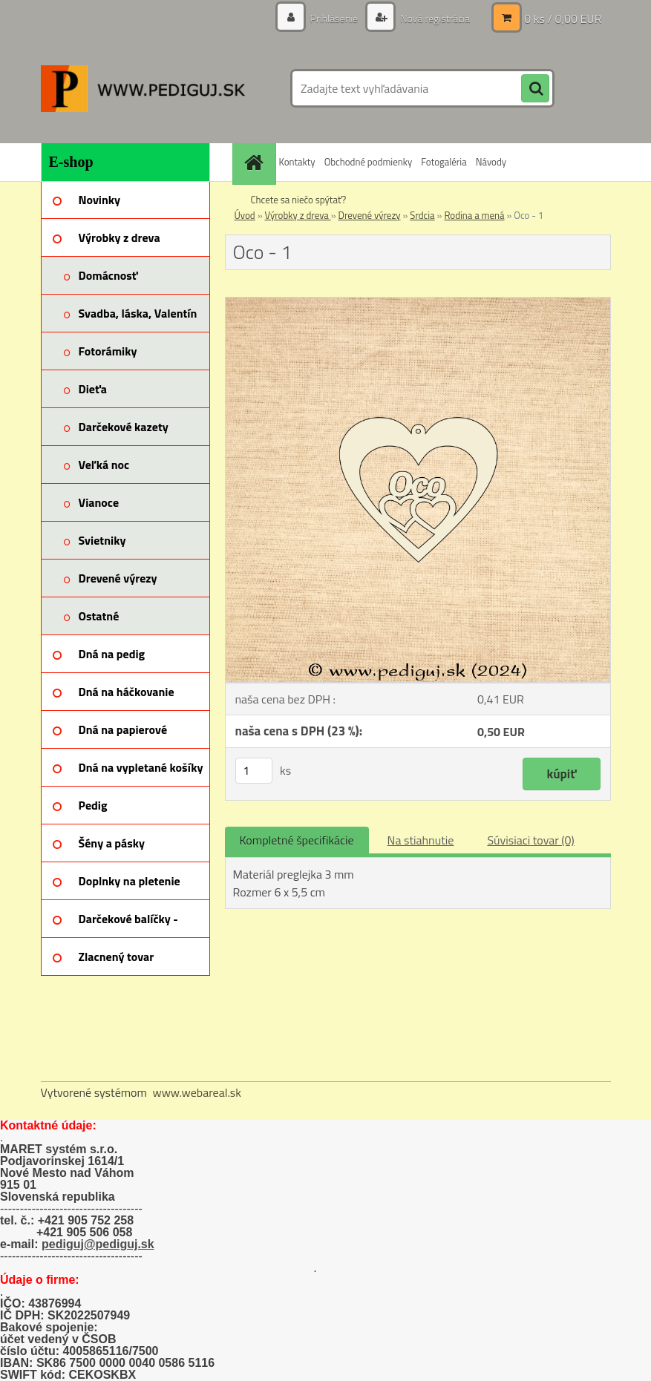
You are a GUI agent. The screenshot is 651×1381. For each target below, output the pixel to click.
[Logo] (143, 88)
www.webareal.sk (196, 1092)
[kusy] (253, 771)
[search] (535, 89)
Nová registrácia (434, 18)
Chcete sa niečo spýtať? (299, 199)
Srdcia (422, 215)
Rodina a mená (474, 215)
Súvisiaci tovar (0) (530, 840)
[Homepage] (256, 162)
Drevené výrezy (369, 215)
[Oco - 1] (418, 303)
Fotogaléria (443, 161)
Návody (491, 161)
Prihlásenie (334, 18)
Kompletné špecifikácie (297, 840)
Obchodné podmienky (368, 161)
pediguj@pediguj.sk (98, 1244)
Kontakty (297, 161)
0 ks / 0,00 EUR (562, 18)
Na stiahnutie (420, 840)
